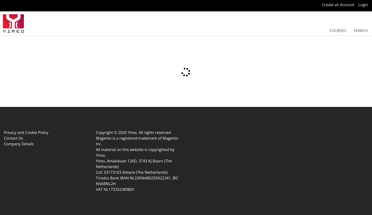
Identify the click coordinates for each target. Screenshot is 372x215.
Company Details (19, 143)
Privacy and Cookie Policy (26, 132)
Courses (338, 30)
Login (363, 4)
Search (360, 30)
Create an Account (338, 4)
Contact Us (13, 138)
